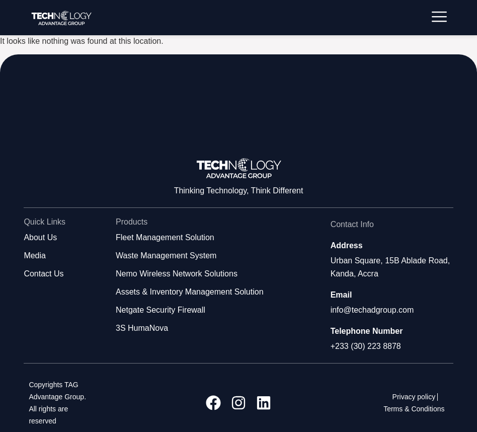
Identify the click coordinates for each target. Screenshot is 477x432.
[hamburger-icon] (439, 18)
